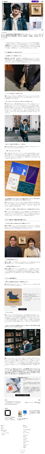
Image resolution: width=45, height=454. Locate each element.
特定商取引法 (25, 445)
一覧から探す (3, 434)
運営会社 (24, 436)
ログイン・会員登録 (35, 1)
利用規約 (24, 442)
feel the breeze (13, 306)
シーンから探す (3, 431)
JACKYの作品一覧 (22, 309)
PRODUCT (2, 428)
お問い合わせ (25, 439)
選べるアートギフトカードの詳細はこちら (22, 395)
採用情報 (24, 447)
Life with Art (4, 32)
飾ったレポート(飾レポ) (26, 432)
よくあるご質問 (25, 438)
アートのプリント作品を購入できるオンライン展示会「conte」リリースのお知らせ (10, 418)
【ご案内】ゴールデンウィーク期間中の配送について (32, 403)
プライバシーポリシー (26, 444)
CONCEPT (2, 427)
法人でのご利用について (26, 441)
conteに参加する (25, 427)
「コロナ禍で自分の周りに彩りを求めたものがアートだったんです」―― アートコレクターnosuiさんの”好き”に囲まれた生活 (13, 403)
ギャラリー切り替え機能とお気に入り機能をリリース (22, 419)
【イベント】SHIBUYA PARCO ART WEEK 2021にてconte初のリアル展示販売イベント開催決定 (34, 412)
